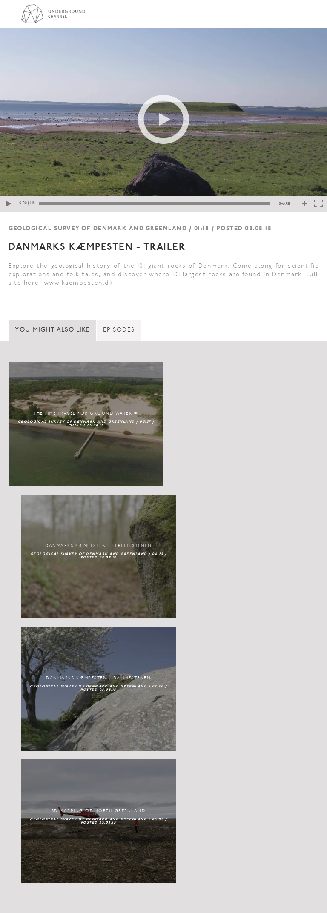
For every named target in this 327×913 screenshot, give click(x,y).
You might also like (52, 330)
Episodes (119, 330)
